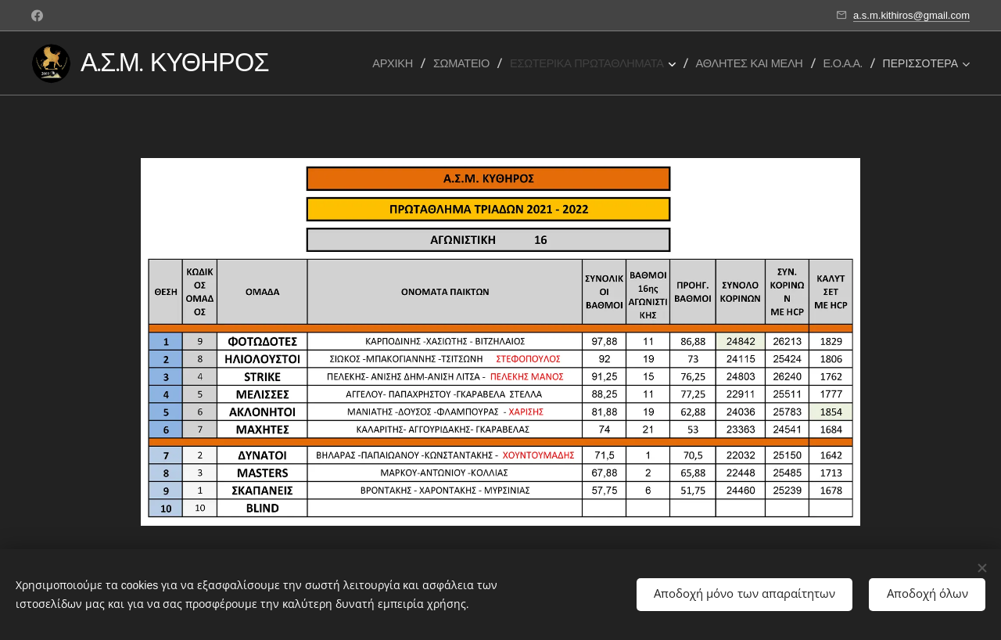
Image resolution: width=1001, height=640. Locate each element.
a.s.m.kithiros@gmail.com (911, 15)
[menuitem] (397, 63)
